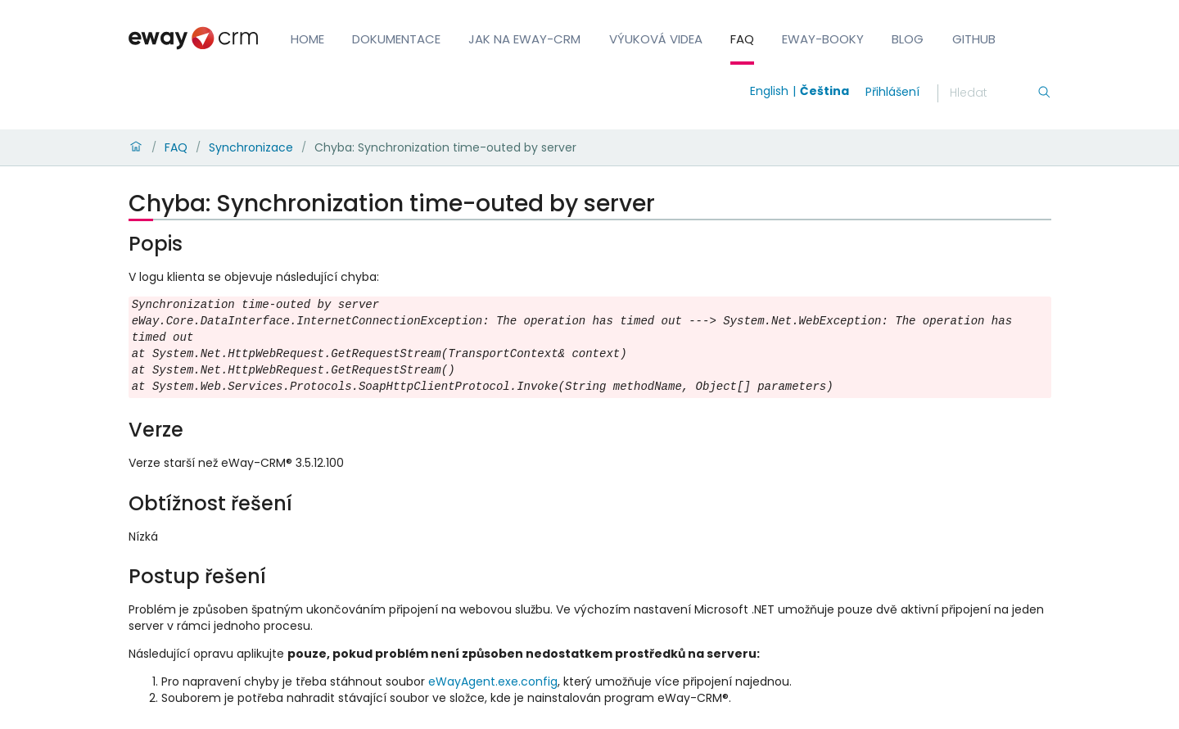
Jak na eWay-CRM (524, 39)
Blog (908, 39)
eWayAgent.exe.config (493, 681)
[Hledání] (993, 93)
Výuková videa (655, 39)
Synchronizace (251, 147)
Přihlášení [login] (892, 91)
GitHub (974, 39)
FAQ (742, 39)
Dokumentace (396, 39)
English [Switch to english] (769, 91)
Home (307, 39)
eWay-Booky (823, 39)
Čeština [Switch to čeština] (824, 91)
